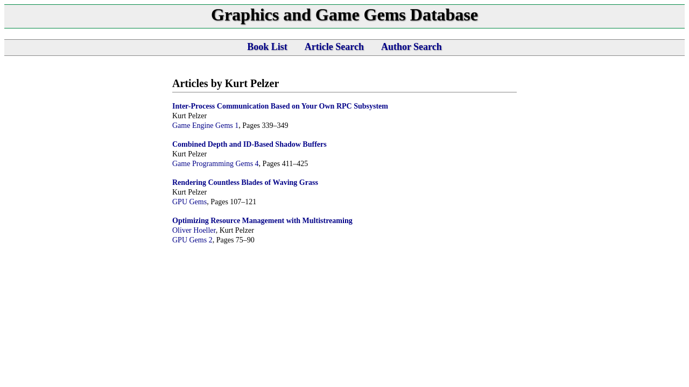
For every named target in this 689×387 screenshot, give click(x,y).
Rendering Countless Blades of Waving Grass (245, 182)
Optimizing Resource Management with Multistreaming (262, 221)
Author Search (411, 46)
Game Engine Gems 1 (205, 125)
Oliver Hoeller (194, 230)
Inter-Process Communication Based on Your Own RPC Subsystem (280, 106)
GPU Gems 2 (192, 240)
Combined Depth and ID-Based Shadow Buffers (249, 144)
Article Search (334, 46)
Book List (267, 46)
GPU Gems (189, 202)
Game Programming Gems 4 (215, 164)
